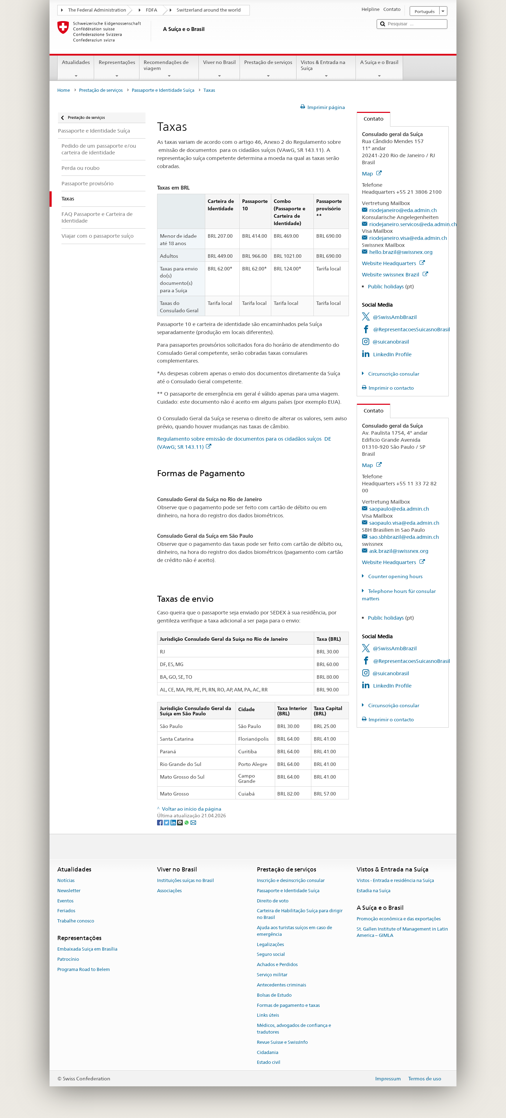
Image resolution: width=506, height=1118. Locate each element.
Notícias (65, 880)
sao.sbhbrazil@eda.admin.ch (404, 537)
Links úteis (268, 1015)
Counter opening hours (395, 576)
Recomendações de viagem (169, 68)
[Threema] (180, 822)
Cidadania (267, 1052)
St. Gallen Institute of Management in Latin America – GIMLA (402, 932)
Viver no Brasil (219, 68)
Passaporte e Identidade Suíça (163, 90)
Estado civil (268, 1062)
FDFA (151, 10)
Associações (169, 890)
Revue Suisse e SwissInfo (282, 1042)
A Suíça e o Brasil (379, 68)
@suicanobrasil (390, 341)
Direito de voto (272, 900)
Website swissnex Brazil (395, 274)
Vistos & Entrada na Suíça (326, 68)
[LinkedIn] (173, 822)
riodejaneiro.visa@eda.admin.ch (408, 238)
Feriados (66, 911)
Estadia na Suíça (373, 890)
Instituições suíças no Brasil (185, 880)
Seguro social (271, 954)
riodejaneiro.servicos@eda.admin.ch (413, 224)
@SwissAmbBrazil (395, 317)
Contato (370, 118)
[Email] (193, 822)
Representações (117, 68)
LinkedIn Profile (392, 354)
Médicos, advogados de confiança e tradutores (294, 1029)
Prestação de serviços (268, 68)
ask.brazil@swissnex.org (398, 551)
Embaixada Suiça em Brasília (87, 949)
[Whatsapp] (187, 822)
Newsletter (68, 890)
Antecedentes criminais (281, 985)
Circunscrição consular (393, 374)
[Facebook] (160, 822)
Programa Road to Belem (83, 969)
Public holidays (386, 286)
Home (63, 90)
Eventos (65, 900)
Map (372, 173)
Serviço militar (272, 974)
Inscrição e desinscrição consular (291, 880)
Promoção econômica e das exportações (399, 918)
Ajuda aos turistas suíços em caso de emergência (294, 931)
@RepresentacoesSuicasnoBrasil (411, 329)
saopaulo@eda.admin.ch (399, 508)
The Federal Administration (97, 10)
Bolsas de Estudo (274, 995)
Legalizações (270, 944)
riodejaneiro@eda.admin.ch (403, 210)
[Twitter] (167, 822)
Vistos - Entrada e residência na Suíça (395, 880)
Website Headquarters (393, 263)
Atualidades (76, 68)
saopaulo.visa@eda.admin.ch (404, 522)
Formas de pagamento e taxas (288, 1005)
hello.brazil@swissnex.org (401, 252)
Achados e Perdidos (277, 964)
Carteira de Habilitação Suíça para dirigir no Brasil (300, 914)
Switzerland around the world (209, 10)
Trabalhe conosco (75, 921)
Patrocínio (68, 959)
